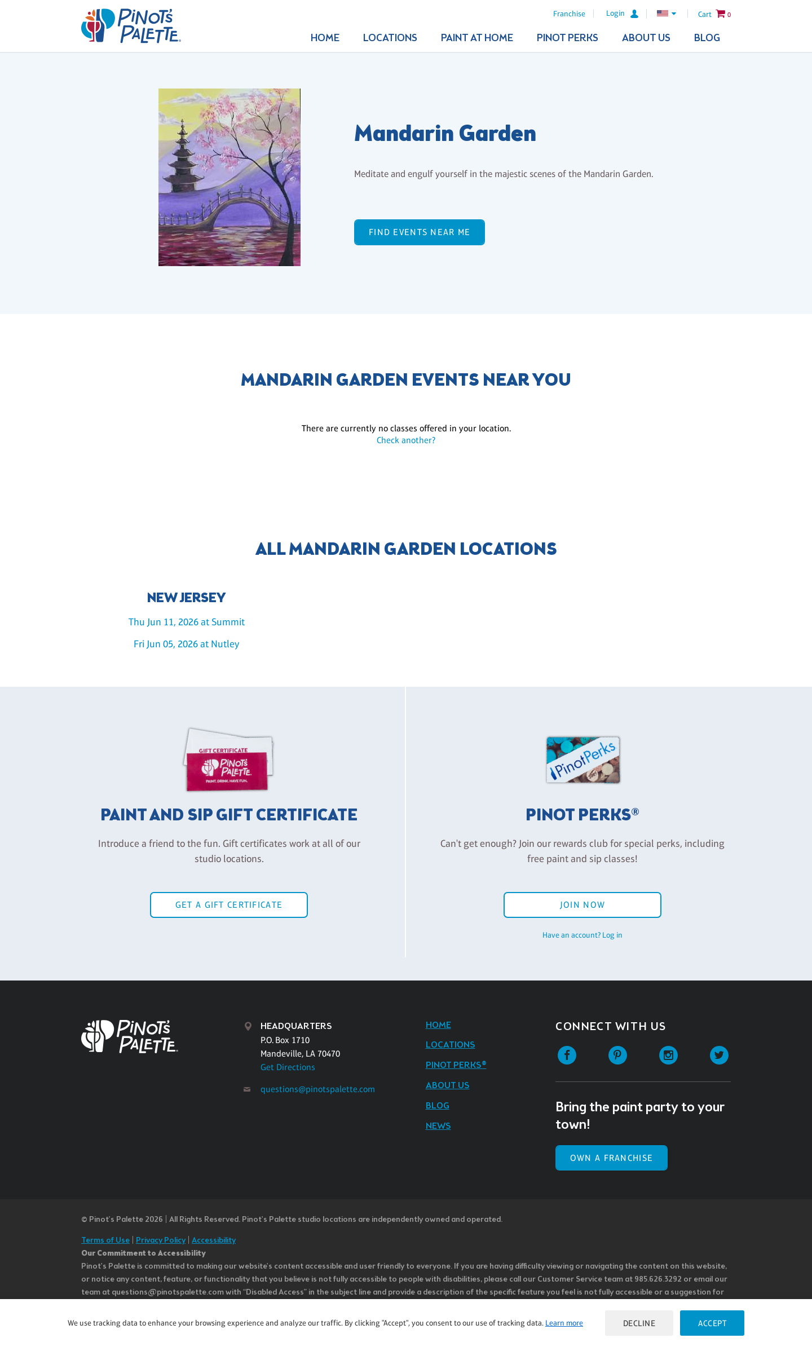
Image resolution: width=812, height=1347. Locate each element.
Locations (390, 38)
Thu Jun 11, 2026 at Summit (187, 622)
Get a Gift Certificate (229, 904)
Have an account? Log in (582, 934)
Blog (707, 38)
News (438, 1126)
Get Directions (288, 1067)
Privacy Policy (161, 1240)
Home (325, 38)
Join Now (582, 904)
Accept (712, 1323)
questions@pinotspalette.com (318, 1089)
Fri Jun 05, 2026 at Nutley (186, 644)
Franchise (569, 13)
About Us (646, 38)
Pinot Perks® (456, 1065)
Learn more (564, 1322)
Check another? (406, 440)
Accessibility (214, 1240)
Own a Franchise (611, 1157)
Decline (639, 1323)
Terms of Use (105, 1240)
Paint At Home (477, 38)
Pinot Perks (567, 38)
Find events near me (419, 232)
